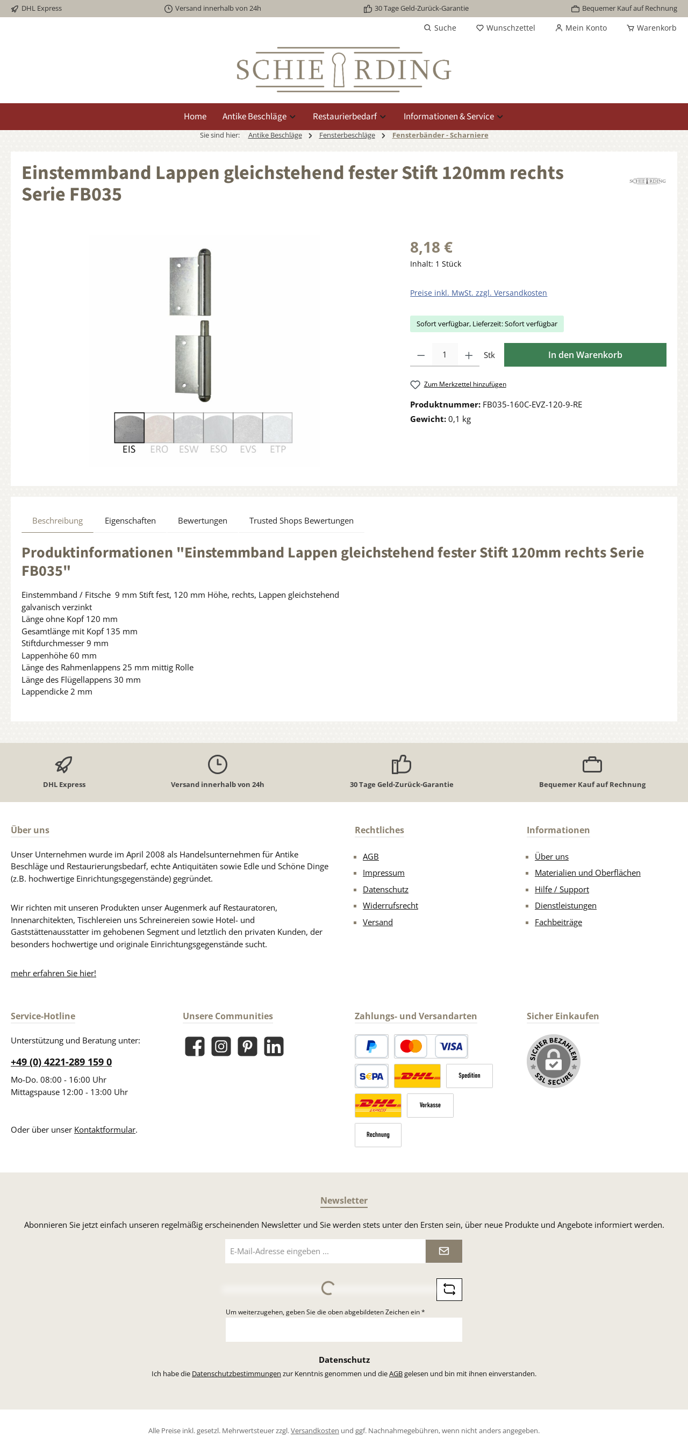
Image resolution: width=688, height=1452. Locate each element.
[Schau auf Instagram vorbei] (221, 1046)
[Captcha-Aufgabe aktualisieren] (449, 1289)
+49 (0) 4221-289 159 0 (61, 1061)
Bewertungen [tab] (202, 520)
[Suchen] (440, 28)
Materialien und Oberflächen (588, 872)
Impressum (384, 872)
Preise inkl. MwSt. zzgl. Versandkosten (478, 293)
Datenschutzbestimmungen (236, 1373)
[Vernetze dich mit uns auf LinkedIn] (274, 1046)
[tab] (58, 520)
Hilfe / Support (562, 889)
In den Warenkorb (585, 355)
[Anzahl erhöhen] (469, 355)
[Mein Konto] (581, 28)
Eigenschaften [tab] (130, 520)
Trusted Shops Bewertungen (301, 520)
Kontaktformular (104, 1129)
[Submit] (444, 1251)
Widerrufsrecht (390, 905)
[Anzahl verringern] (421, 355)
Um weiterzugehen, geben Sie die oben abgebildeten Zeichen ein (325, 1312)
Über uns (552, 856)
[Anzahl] (445, 355)
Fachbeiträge (558, 922)
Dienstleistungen (566, 905)
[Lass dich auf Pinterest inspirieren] (247, 1046)
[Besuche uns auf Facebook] (195, 1046)
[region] (205, 351)
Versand (378, 922)
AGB (371, 856)
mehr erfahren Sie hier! (53, 973)
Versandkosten (315, 1430)
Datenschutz (385, 889)
